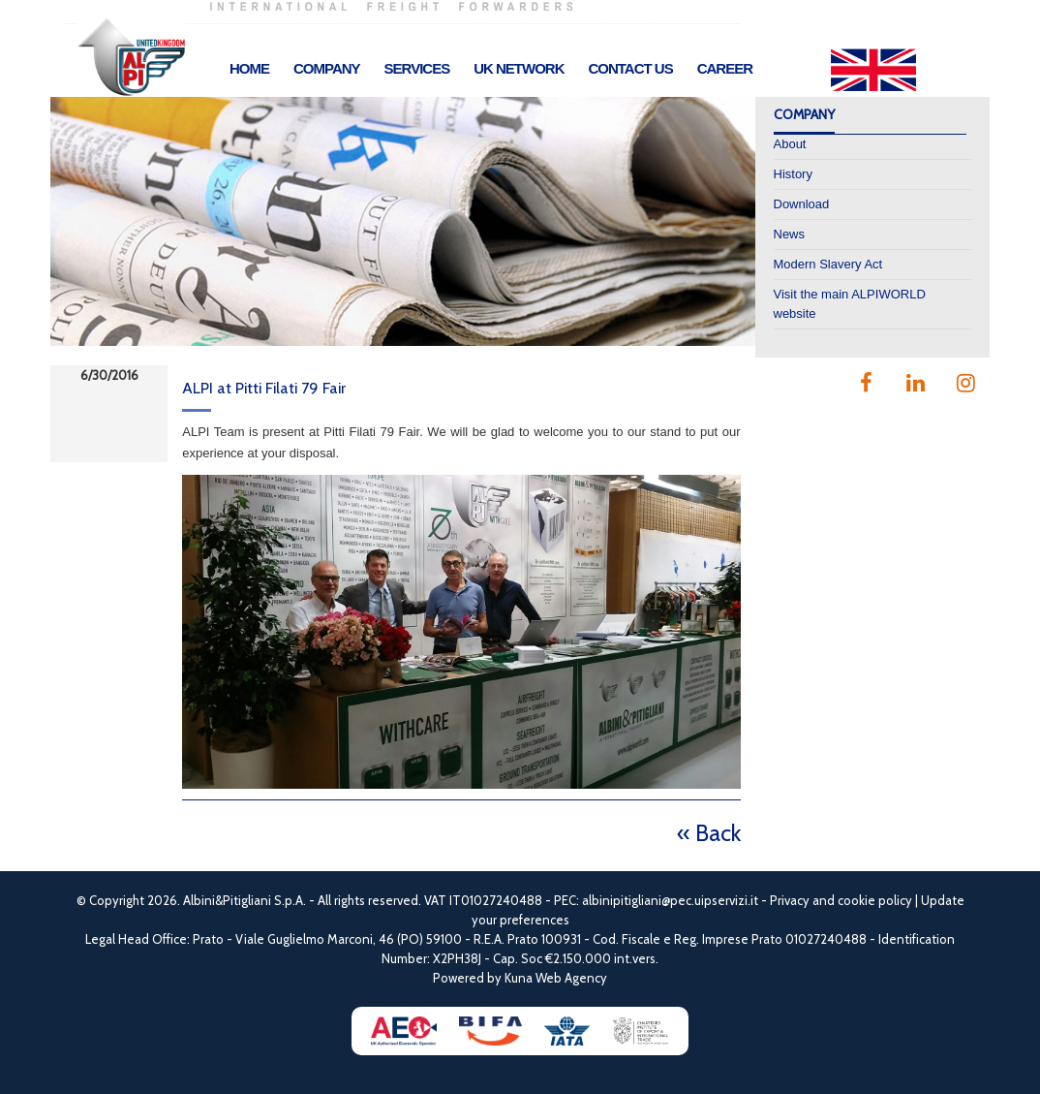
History (793, 174)
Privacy (790, 900)
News (790, 234)
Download (802, 204)
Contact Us (630, 68)
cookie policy (875, 900)
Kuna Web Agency (556, 977)
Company (326, 68)
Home (249, 68)
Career (724, 68)
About (790, 144)
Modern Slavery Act (828, 264)
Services (417, 68)
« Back (709, 833)
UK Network (519, 68)
